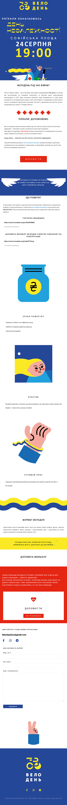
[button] (33, 616)
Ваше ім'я (33, 655)
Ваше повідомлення (33, 686)
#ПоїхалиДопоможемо (31, 143)
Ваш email (33, 664)
